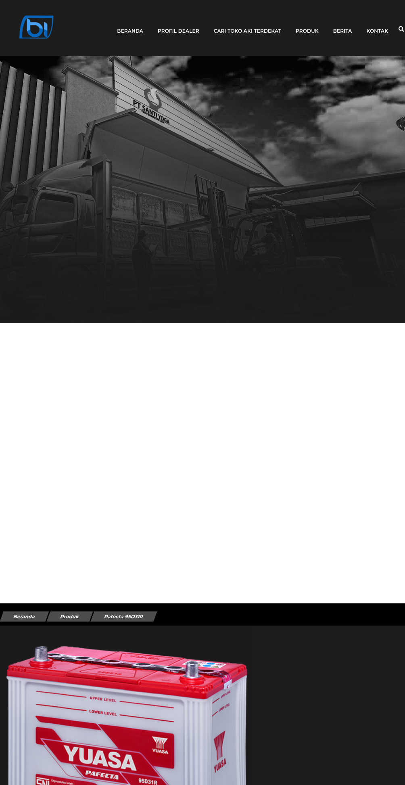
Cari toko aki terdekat (247, 25)
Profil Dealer (178, 25)
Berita (342, 25)
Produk (307, 25)
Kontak (377, 25)
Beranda (130, 25)
